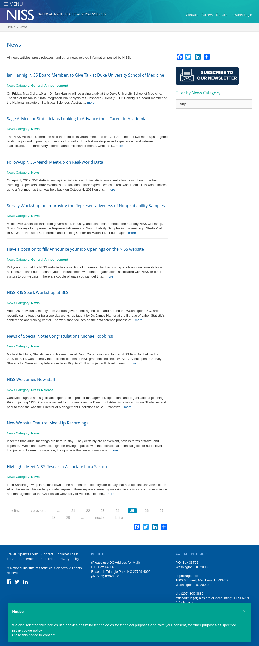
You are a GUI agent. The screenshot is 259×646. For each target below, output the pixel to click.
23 (103, 511)
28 (53, 517)
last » (119, 517)
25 (132, 511)
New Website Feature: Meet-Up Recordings (47, 423)
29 (68, 517)
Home (11, 27)
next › (99, 517)
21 (73, 511)
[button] (244, 611)
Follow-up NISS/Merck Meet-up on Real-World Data (55, 162)
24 (117, 511)
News (23, 27)
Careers (207, 14)
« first (15, 511)
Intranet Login (241, 14)
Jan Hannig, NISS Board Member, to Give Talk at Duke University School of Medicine (85, 75)
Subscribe (48, 558)
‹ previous (38, 511)
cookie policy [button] (32, 630)
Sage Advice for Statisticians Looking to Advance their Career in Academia (76, 118)
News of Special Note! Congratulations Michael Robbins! (60, 336)
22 (88, 511)
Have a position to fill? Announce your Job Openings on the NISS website (75, 249)
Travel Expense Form (22, 554)
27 (162, 511)
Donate (221, 14)
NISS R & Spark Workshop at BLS (37, 292)
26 (147, 511)
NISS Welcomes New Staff (31, 379)
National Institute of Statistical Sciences (72, 14)
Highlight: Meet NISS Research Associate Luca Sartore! (58, 466)
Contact (192, 14)
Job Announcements (22, 558)
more (91, 102)
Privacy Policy (69, 558)
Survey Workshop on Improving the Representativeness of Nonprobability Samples (86, 205)
